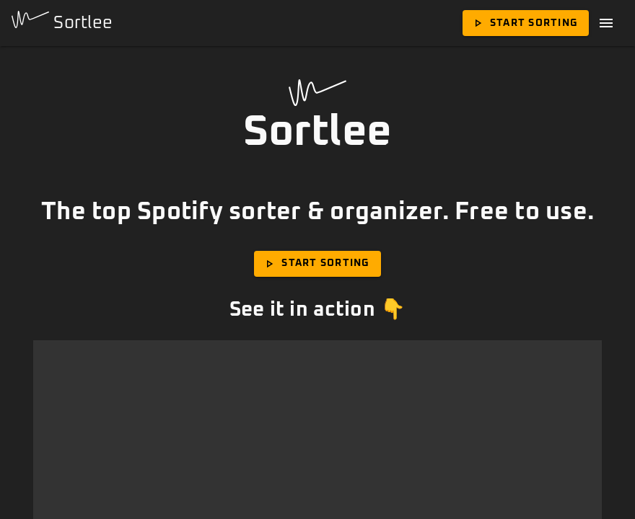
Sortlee (62, 21)
